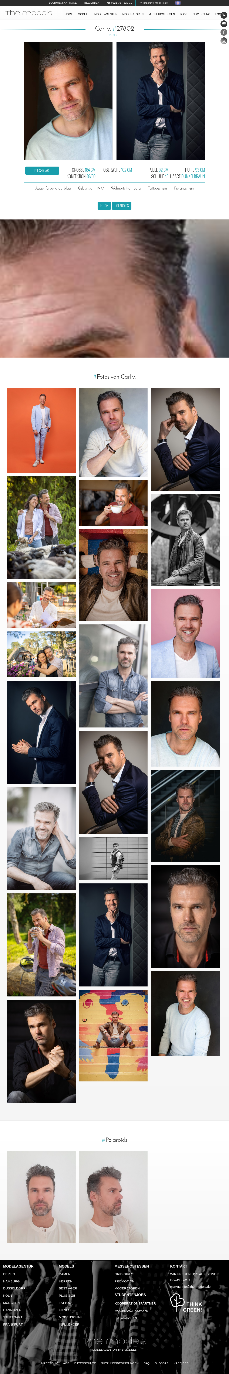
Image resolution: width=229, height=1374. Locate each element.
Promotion (125, 1281)
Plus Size (67, 1295)
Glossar (162, 1363)
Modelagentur (105, 14)
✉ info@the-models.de (154, 2)
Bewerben (92, 2)
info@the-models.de (196, 1286)
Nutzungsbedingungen (120, 1363)
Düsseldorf (14, 1288)
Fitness (66, 1310)
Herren (66, 1281)
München (11, 1303)
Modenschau (70, 1317)
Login (219, 14)
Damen (65, 1274)
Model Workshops (131, 1310)
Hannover (12, 1310)
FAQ (146, 1363)
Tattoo (65, 1303)
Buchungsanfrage (62, 2)
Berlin (9, 1274)
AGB (66, 1363)
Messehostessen (162, 14)
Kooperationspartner (135, 1303)
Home (69, 14)
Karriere (181, 1363)
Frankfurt (13, 1324)
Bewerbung (201, 14)
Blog (184, 14)
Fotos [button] (104, 205)
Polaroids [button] (122, 205)
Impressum (49, 1363)
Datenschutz (85, 1363)
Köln (7, 1295)
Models (83, 14)
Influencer (69, 1324)
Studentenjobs (130, 1295)
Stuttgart (13, 1317)
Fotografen (126, 1317)
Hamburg (11, 1281)
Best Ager (68, 1288)
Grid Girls (124, 1274)
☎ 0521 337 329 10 (119, 2)
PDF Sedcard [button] (42, 170)
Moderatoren (133, 14)
